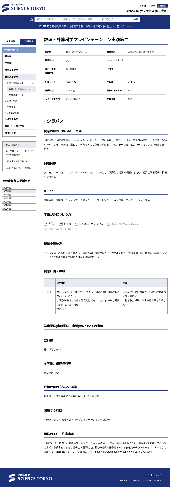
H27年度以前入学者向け (17, 161)
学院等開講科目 (13, 144)
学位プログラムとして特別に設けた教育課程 (19, 153)
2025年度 (44, 26)
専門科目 (11, 107)
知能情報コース (16, 95)
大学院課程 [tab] (28, 41)
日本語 (143, 6)
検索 (136, 19)
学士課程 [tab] (10, 41)
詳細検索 (162, 6)
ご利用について (153, 475)
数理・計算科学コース (19, 89)
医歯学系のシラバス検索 (17, 168)
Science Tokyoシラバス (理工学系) (146, 10)
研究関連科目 (13, 113)
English (151, 6)
